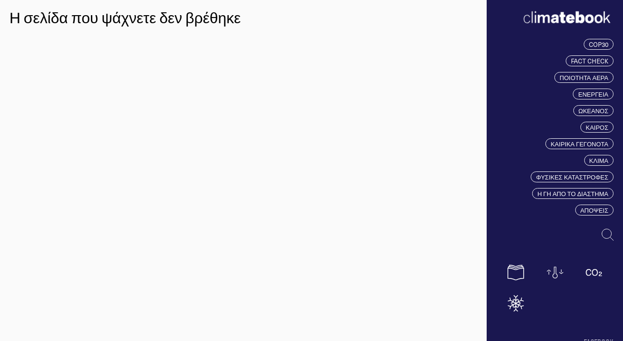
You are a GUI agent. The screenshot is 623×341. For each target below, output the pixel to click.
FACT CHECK (589, 60)
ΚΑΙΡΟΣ (597, 127)
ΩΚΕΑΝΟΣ (593, 110)
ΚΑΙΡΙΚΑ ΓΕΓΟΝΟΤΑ (579, 143)
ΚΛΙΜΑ (598, 160)
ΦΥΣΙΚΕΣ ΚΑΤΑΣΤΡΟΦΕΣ (572, 176)
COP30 (598, 44)
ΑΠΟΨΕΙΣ (594, 210)
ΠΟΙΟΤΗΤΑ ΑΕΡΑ (584, 77)
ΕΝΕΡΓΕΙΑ (593, 94)
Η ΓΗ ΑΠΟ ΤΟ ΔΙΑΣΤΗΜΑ (572, 193)
